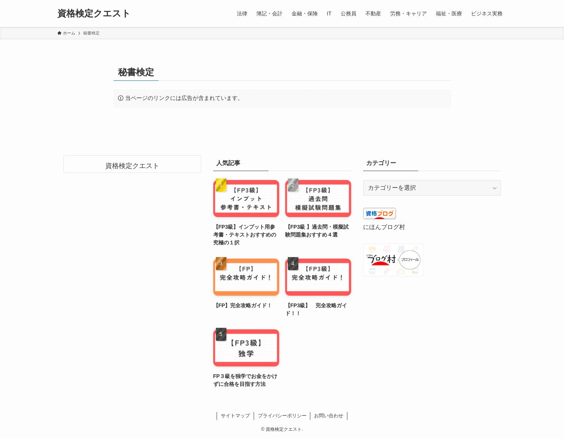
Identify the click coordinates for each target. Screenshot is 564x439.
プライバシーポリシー (282, 415)
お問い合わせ (328, 415)
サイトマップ (235, 415)
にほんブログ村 (384, 227)
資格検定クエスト (94, 13)
